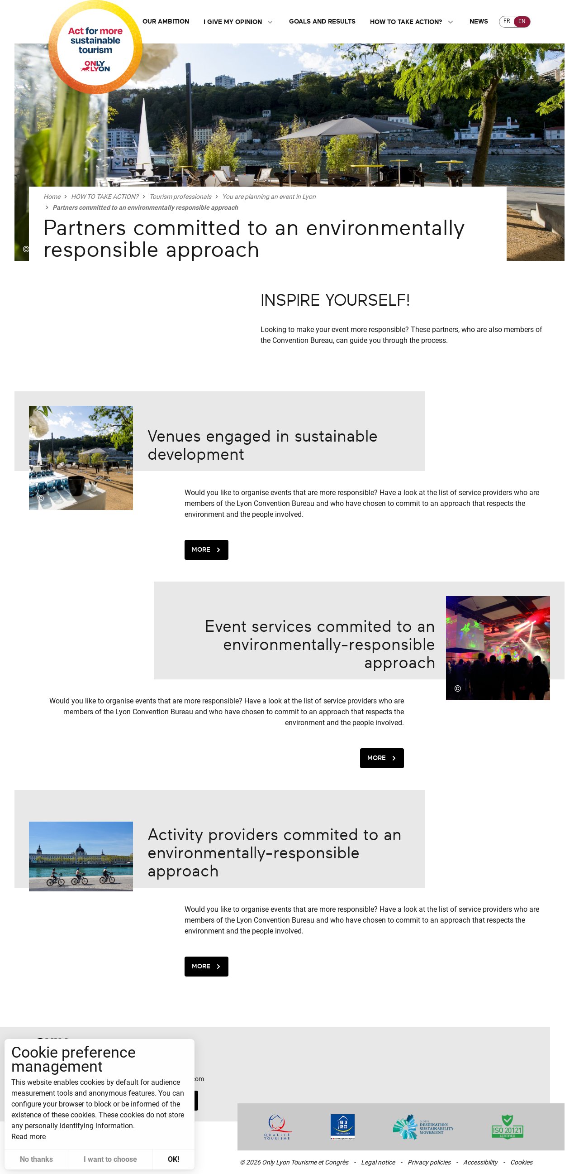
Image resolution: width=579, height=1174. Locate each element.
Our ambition (165, 21)
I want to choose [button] (110, 1159)
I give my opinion (239, 22)
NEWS (479, 21)
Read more (28, 1136)
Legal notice (378, 1162)
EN (522, 21)
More (207, 549)
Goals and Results (322, 21)
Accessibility (480, 1162)
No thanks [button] (36, 1159)
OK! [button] (173, 1159)
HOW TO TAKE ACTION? (412, 22)
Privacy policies (429, 1162)
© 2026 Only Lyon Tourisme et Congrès (294, 1162)
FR (506, 21)
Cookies (521, 1162)
